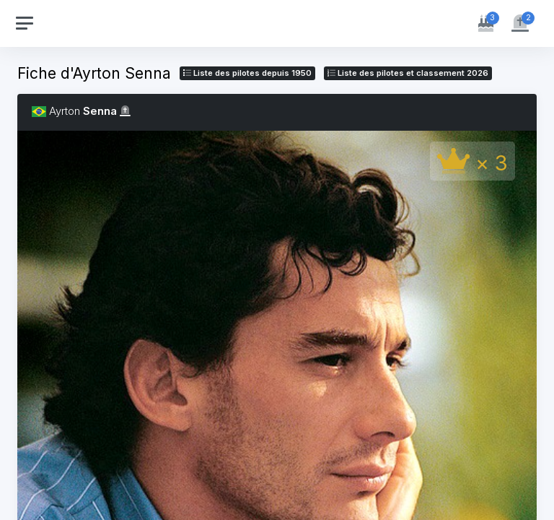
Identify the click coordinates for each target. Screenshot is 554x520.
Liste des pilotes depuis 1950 (247, 73)
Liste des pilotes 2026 (407, 73)
